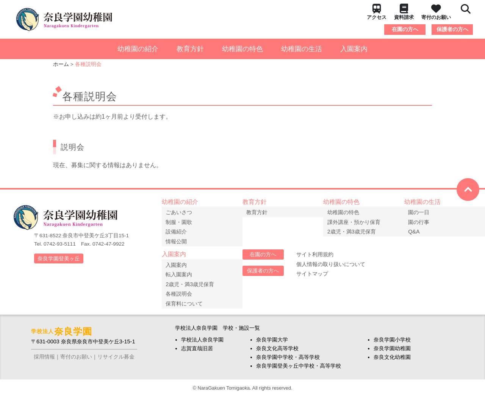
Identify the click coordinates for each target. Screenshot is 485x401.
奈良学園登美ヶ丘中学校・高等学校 (298, 370)
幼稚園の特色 (242, 49)
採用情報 (44, 361)
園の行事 (421, 221)
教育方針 (190, 49)
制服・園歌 (181, 221)
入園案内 (354, 49)
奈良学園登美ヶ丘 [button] (59, 258)
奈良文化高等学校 (277, 352)
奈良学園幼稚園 (392, 352)
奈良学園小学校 (392, 344)
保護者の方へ (452, 29)
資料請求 (404, 12)
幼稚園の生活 (301, 49)
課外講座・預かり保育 (355, 221)
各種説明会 (181, 295)
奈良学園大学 (272, 344)
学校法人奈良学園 (202, 344)
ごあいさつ (181, 211)
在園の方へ (405, 29)
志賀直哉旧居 (197, 352)
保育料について (186, 305)
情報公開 (178, 241)
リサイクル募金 (116, 361)
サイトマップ (312, 276)
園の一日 (421, 211)
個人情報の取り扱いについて (330, 266)
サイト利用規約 (314, 257)
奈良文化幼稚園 (392, 361)
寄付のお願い (436, 12)
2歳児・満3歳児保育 (353, 231)
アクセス (376, 12)
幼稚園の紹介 (137, 49)
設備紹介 (178, 231)
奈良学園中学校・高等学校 (288, 361)
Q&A (416, 231)
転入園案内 (181, 276)
